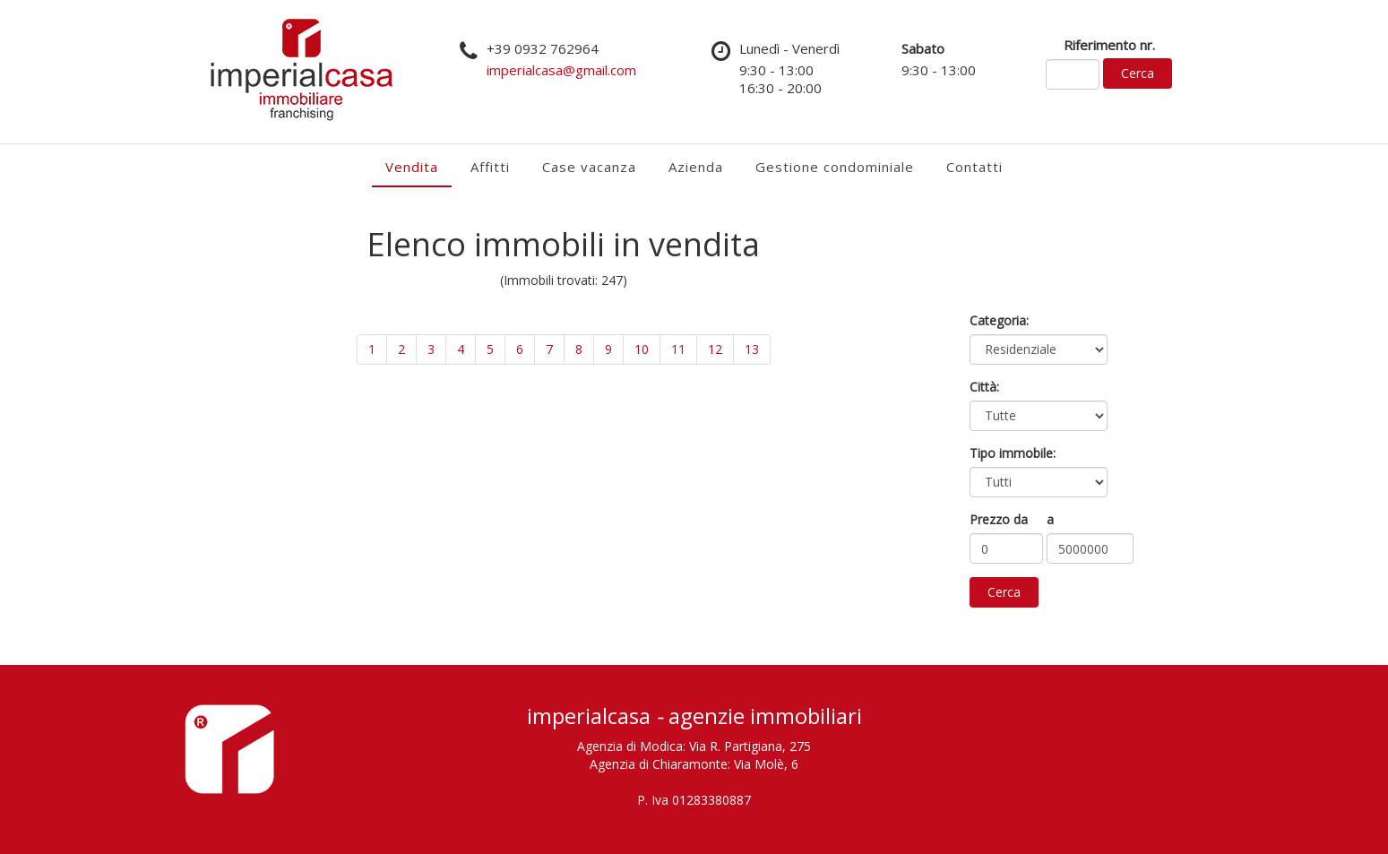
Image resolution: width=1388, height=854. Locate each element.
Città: (984, 386)
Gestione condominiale (834, 167)
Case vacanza (589, 167)
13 (752, 349)
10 (641, 349)
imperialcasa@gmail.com (561, 70)
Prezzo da (999, 519)
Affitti (490, 167)
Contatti (974, 167)
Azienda (695, 167)
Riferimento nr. (1109, 45)
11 (678, 349)
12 (715, 349)
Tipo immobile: (1013, 453)
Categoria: (999, 320)
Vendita (411, 167)
